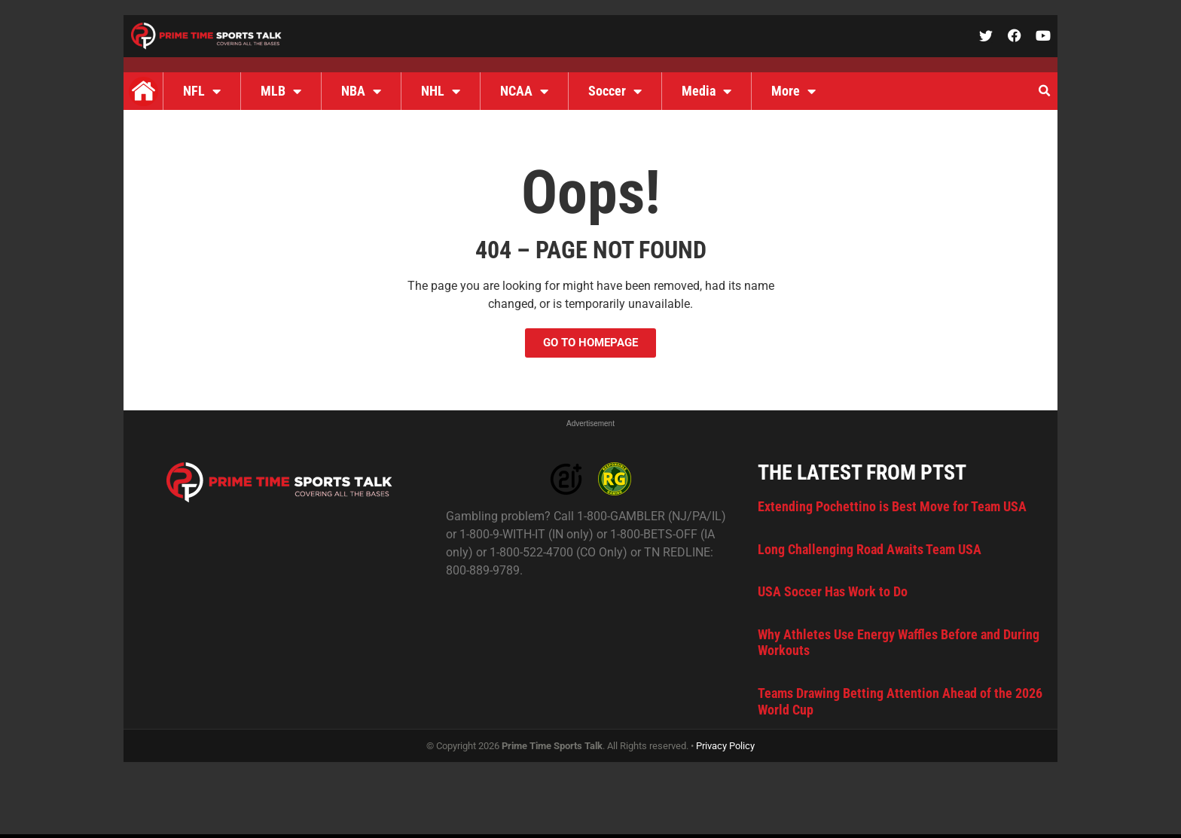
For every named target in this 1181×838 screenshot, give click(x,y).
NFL (202, 91)
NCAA (524, 91)
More (793, 91)
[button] (1043, 91)
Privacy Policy (725, 745)
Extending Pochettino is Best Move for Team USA (892, 506)
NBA (361, 91)
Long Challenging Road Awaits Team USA (869, 549)
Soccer (615, 91)
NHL (440, 91)
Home (143, 91)
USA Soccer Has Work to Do (833, 591)
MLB (281, 91)
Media (706, 91)
